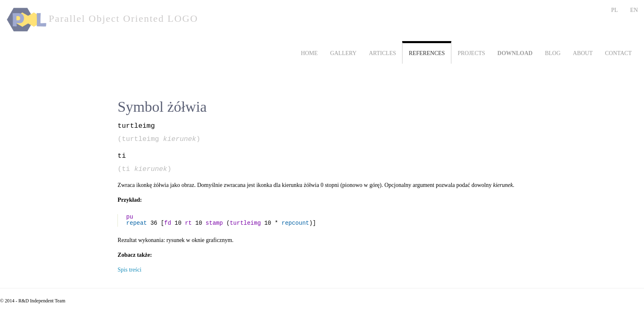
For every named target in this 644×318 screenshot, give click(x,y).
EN (634, 10)
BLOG (553, 53)
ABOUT (583, 53)
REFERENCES (427, 53)
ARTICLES (382, 53)
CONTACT (618, 53)
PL (614, 10)
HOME (309, 53)
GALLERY (343, 53)
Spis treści (129, 270)
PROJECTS (471, 53)
